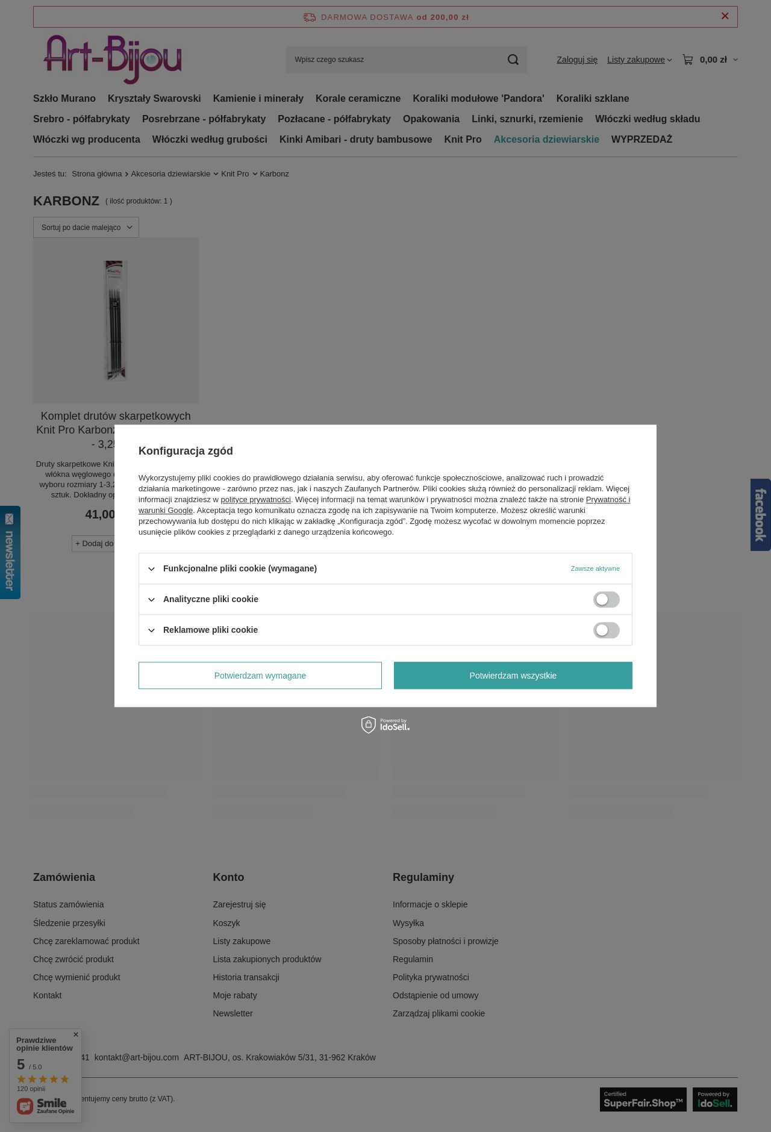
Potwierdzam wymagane (260, 675)
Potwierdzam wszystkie (513, 675)
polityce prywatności (256, 499)
